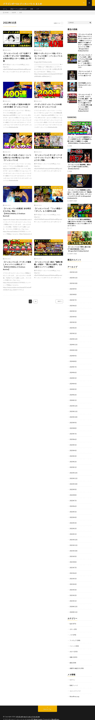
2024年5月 (73, 379)
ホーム (5, 10)
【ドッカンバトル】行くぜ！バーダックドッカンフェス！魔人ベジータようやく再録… (48, 166)
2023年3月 (73, 456)
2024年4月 (73, 385)
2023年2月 (73, 461)
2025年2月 (73, 330)
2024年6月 (73, 374)
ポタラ (72, 648)
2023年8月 (73, 429)
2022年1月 (73, 533)
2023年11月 (74, 412)
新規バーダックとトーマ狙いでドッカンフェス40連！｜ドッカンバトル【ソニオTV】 (48, 60)
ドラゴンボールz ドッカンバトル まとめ (29, 712)
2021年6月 (73, 571)
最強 (70, 174)
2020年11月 (74, 609)
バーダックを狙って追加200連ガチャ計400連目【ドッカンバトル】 (17, 111)
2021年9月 (73, 555)
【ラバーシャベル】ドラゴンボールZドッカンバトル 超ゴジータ (85, 77)
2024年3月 (73, 390)
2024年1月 (73, 401)
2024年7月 (73, 368)
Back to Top (48, 705)
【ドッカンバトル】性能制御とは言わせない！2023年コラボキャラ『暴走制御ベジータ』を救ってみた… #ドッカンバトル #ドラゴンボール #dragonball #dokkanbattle (79, 197)
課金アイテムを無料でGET (20, 10)
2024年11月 (74, 347)
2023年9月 (73, 423)
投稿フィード (74, 682)
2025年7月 (73, 303)
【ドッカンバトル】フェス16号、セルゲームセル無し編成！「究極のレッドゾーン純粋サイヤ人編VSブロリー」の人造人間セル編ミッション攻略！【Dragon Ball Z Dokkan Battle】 (85, 106)
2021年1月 (73, 598)
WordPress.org (75, 692)
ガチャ (72, 626)
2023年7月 (73, 434)
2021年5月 (73, 576)
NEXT (57, 312)
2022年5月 (73, 511)
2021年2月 (73, 593)
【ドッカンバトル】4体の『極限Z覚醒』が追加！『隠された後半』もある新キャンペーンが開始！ (48, 276)
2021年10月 (74, 549)
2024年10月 (74, 352)
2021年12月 (74, 538)
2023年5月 (73, 445)
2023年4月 (73, 451)
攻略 (33, 10)
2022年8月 (73, 494)
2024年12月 (74, 341)
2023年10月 (74, 418)
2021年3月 (73, 587)
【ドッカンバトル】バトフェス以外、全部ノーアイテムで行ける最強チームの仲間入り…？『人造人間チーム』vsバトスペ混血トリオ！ (85, 64)
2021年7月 (73, 566)
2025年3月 (73, 325)
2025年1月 (73, 336)
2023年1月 (73, 467)
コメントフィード (75, 687)
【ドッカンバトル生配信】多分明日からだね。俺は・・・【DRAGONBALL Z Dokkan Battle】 (16, 221)
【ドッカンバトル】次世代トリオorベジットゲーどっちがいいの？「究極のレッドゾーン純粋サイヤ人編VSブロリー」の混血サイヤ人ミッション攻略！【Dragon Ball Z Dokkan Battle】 (85, 46)
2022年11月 (74, 478)
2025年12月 (74, 275)
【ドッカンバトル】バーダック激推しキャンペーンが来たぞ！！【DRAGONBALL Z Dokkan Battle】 (16, 276)
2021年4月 (73, 582)
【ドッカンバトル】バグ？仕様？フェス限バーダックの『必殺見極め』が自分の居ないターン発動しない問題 (16, 61)
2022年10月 (74, 483)
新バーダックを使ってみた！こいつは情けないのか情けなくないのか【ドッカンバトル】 (16, 166)
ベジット (73, 643)
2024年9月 (73, 357)
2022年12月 (74, 472)
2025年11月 (74, 281)
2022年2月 (73, 527)
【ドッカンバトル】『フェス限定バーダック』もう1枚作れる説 (48, 218)
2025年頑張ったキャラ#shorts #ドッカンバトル (84, 88)
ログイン (73, 676)
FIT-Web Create (37, 715)
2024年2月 (73, 396)
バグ (39, 10)
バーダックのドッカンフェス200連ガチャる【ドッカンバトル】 (48, 110)
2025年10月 (74, 286)
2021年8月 (73, 560)
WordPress (56, 715)
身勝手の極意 (26, 36)
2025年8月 (73, 297)
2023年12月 (74, 407)
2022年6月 (73, 505)
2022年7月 (73, 500)
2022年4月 (73, 516)
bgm (71, 621)
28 (35, 312)
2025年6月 (73, 308)
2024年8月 (73, 363)
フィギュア (73, 637)
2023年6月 (73, 440)
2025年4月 (73, 319)
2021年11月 (74, 544)
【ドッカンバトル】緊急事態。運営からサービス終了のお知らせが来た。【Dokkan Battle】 (79, 170)
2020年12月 (74, 604)
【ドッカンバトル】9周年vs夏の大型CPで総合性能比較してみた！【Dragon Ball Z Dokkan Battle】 (78, 252)
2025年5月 (73, 314)
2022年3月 (73, 522)
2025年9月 (73, 292)
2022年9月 (73, 489)
